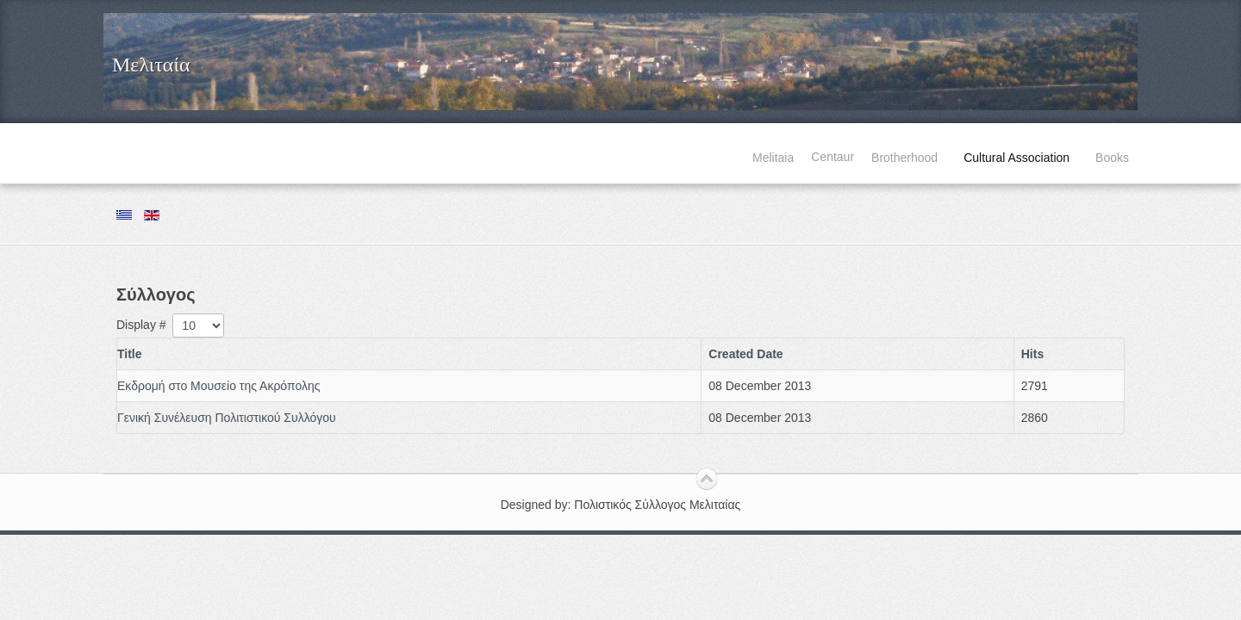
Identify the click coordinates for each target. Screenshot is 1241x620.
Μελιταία (151, 64)
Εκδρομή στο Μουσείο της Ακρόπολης (218, 386)
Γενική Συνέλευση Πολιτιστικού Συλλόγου (226, 418)
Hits (1032, 354)
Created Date (745, 354)
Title (129, 354)
